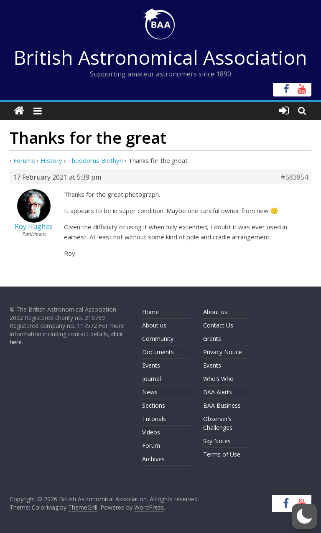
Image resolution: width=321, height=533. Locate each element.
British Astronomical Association (160, 57)
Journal (151, 379)
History (51, 160)
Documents (158, 352)
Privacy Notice (222, 352)
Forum (151, 445)
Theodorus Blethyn (95, 160)
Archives (153, 459)
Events (151, 365)
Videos (151, 432)
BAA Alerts (217, 392)
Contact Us (218, 325)
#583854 (294, 177)
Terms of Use (221, 454)
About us (154, 325)
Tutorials (154, 419)
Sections (153, 405)
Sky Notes (217, 441)
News (150, 392)
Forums (24, 160)
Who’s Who (218, 379)
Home (150, 312)
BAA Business (222, 405)
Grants (212, 339)
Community (157, 339)
